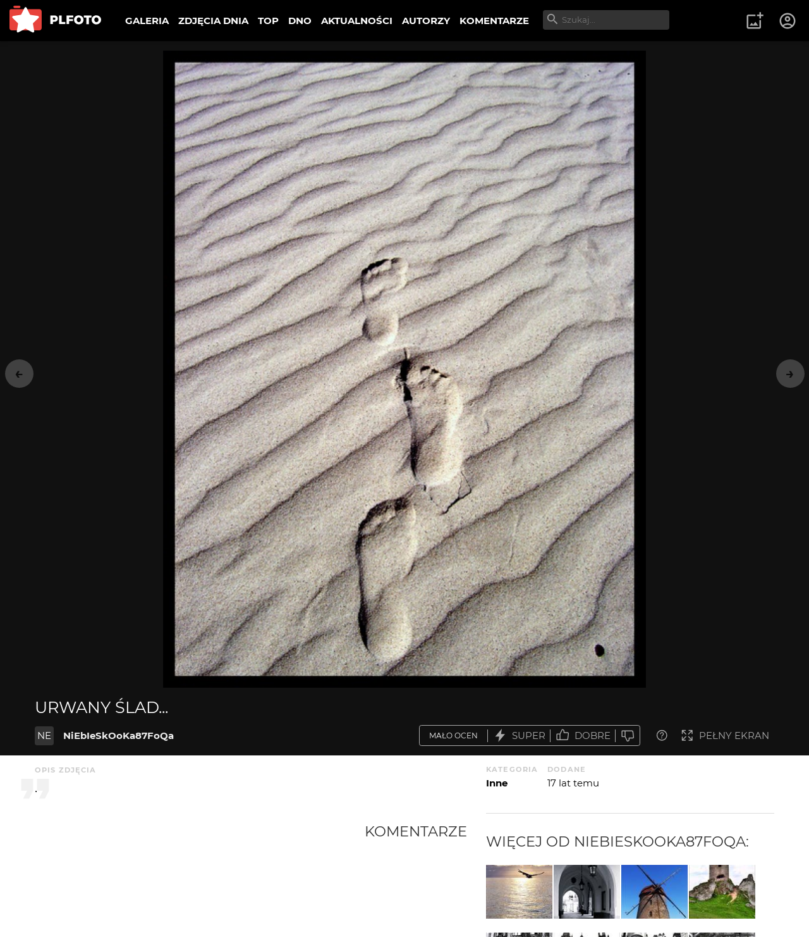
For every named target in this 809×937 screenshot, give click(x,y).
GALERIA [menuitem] (147, 21)
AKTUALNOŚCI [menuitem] (356, 21)
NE (44, 735)
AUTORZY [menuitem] (426, 21)
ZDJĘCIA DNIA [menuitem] (213, 21)
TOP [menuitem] (268, 21)
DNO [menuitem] (300, 21)
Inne (497, 783)
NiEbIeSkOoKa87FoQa (118, 735)
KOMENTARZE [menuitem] (494, 21)
